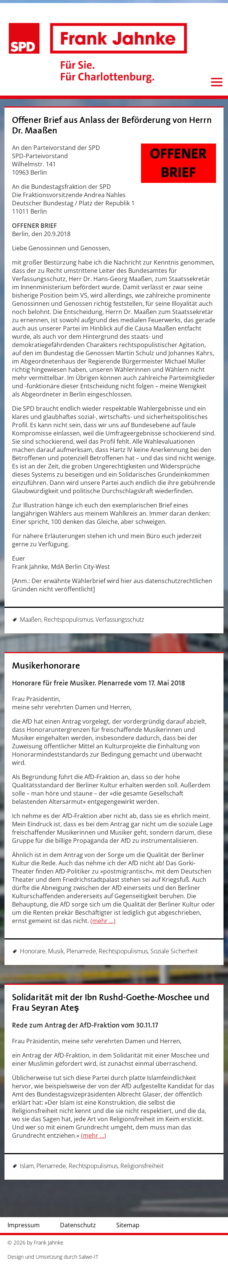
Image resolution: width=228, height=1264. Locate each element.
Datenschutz (78, 1225)
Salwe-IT (88, 1256)
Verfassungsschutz (120, 619)
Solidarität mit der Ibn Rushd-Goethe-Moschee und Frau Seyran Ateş (110, 1002)
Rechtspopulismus (68, 619)
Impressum (24, 1225)
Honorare (32, 951)
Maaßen (30, 619)
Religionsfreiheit (142, 1166)
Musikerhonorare (46, 665)
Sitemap (128, 1225)
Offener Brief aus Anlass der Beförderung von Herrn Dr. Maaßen (112, 125)
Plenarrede (81, 951)
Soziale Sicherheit (174, 951)
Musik (56, 951)
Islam (27, 1166)
